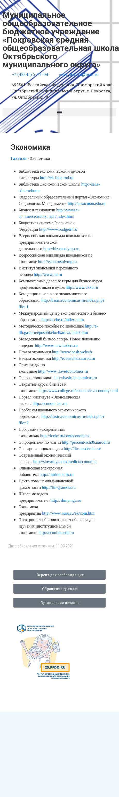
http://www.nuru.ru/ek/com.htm (68, 513)
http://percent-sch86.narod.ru (86, 442)
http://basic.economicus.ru (75, 378)
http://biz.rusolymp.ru (61, 248)
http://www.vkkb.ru (82, 287)
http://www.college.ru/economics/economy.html (78, 390)
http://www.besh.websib (72, 352)
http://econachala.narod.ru (73, 358)
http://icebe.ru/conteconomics (64, 436)
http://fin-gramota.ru (59, 487)
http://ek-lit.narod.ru (57, 178)
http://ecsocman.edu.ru (87, 203)
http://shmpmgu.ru (66, 500)
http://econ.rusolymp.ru (57, 261)
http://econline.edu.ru (56, 532)
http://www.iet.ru (48, 274)
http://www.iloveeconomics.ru (63, 371)
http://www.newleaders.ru (56, 345)
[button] (59, 112)
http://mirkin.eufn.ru (57, 474)
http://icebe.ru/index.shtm (62, 319)
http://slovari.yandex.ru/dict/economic (64, 461)
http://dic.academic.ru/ (82, 449)
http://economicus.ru (50, 403)
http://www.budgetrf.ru (58, 229)
